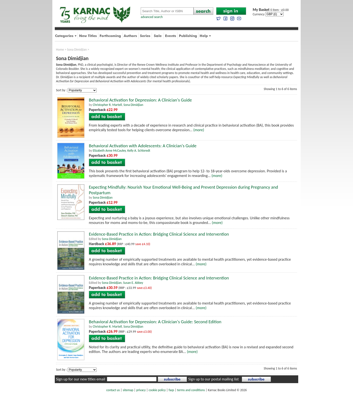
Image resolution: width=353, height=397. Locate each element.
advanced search (152, 17)
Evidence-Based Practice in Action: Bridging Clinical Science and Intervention (159, 234)
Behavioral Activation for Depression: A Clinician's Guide (140, 100)
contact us (113, 390)
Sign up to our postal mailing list (213, 379)
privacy (141, 390)
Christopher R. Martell (107, 105)
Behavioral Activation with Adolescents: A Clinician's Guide (142, 145)
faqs (171, 390)
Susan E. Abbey (133, 283)
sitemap (128, 390)
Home (60, 49)
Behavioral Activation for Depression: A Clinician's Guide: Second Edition (155, 321)
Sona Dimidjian (77, 49)
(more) (198, 130)
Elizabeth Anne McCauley (109, 150)
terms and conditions (191, 390)
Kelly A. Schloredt (138, 150)
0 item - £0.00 (271, 10)
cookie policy (157, 390)
